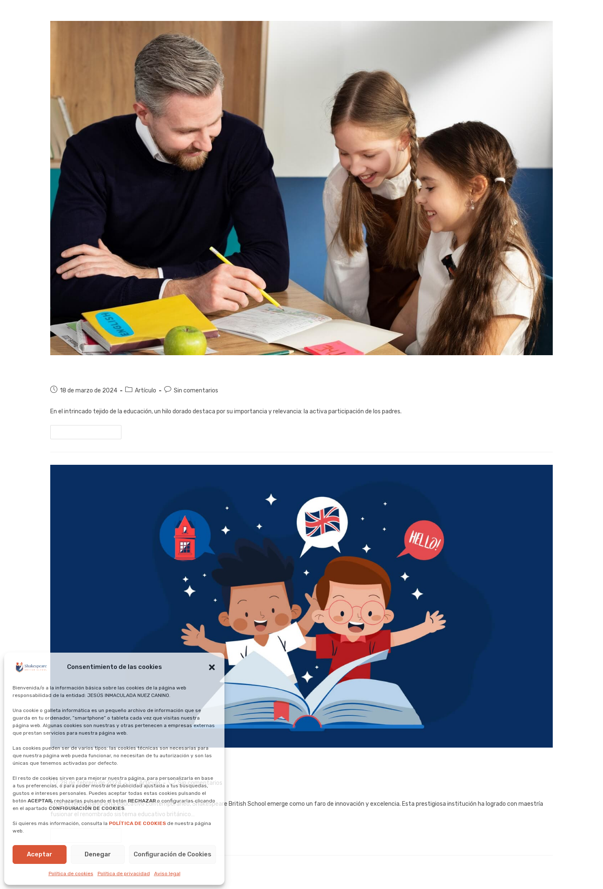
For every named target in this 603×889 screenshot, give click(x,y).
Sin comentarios (196, 390)
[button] (212, 667)
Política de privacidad (124, 873)
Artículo (145, 390)
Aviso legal (167, 873)
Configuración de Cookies (172, 854)
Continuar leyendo (89, 430)
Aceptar (39, 854)
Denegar (98, 854)
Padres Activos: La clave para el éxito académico (175, 370)
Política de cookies (71, 873)
